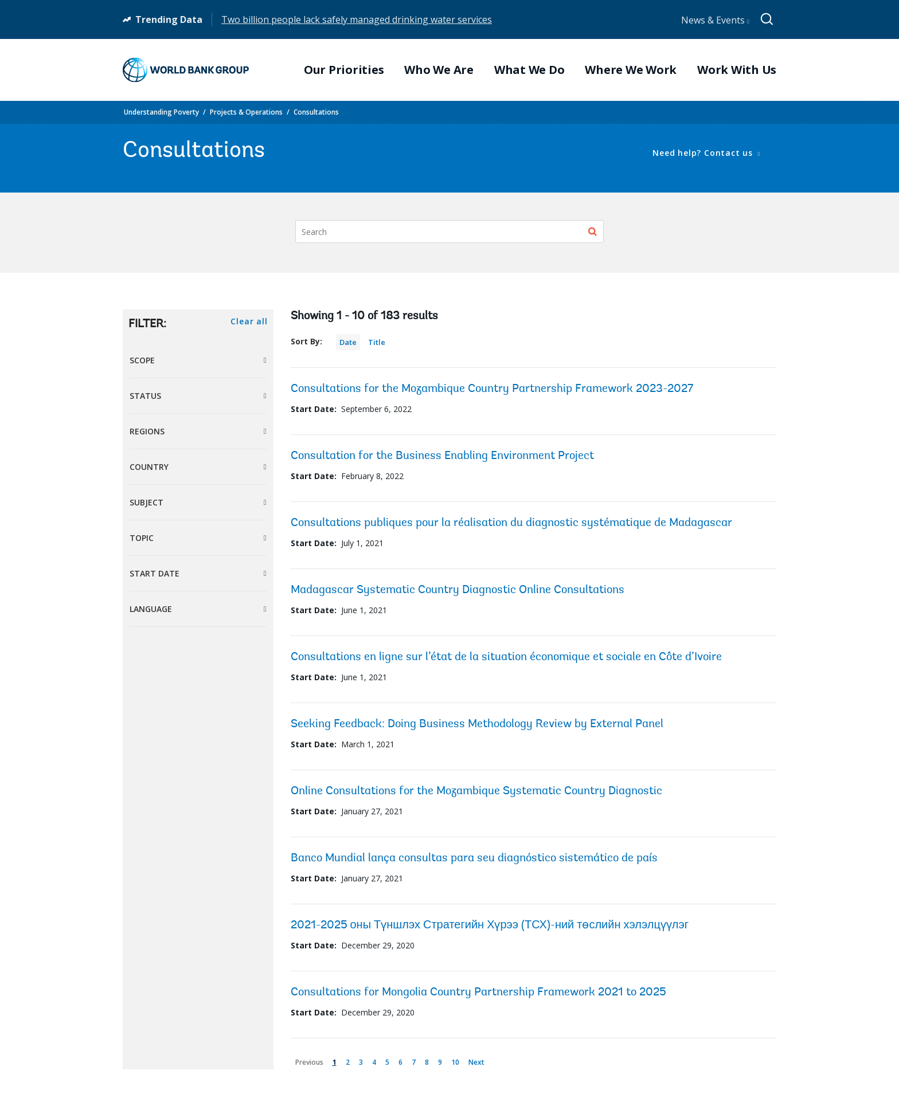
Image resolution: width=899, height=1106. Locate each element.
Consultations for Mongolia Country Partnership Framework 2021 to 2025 (478, 992)
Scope (142, 360)
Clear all (248, 321)
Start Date (154, 573)
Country (149, 466)
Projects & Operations (246, 112)
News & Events (715, 20)
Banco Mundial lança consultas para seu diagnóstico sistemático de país (474, 858)
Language (151, 608)
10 (457, 1060)
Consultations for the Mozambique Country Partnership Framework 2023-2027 (492, 389)
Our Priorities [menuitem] (344, 69)
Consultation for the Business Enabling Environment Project (442, 456)
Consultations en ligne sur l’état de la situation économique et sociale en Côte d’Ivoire (506, 657)
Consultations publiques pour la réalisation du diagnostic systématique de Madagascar (511, 523)
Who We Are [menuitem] (439, 69)
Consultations (316, 112)
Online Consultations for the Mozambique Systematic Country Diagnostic (476, 791)
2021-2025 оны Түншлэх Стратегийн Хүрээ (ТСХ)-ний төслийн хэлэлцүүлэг (490, 925)
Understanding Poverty (161, 112)
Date (348, 342)
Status (145, 395)
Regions (147, 431)
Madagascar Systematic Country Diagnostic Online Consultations (457, 590)
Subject (146, 502)
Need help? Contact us (703, 152)
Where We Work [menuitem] (631, 69)
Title (376, 342)
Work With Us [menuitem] (736, 69)
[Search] (449, 231)
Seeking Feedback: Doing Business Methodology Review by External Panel (477, 724)
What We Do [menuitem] (529, 69)
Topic (142, 537)
